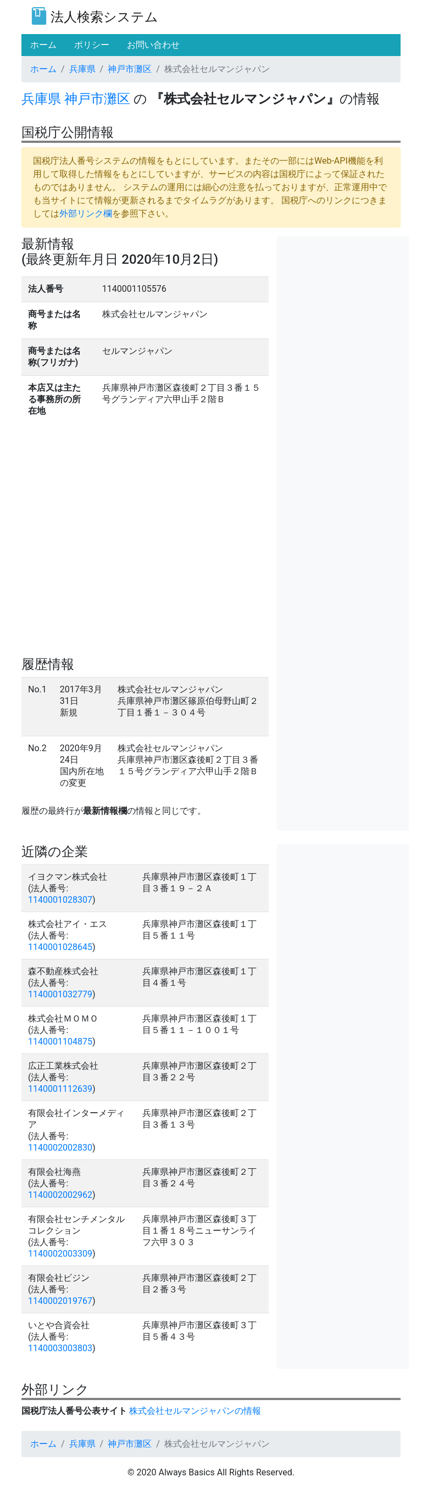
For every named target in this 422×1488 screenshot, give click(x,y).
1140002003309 (60, 1253)
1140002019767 (60, 1301)
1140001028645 (60, 947)
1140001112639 (60, 1089)
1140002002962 (60, 1195)
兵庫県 (82, 69)
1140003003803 (60, 1348)
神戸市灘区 (130, 69)
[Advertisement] (343, 291)
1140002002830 (60, 1147)
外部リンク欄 (85, 213)
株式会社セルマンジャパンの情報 (195, 1411)
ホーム (43, 69)
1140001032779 (60, 994)
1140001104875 (60, 1041)
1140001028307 (60, 900)
